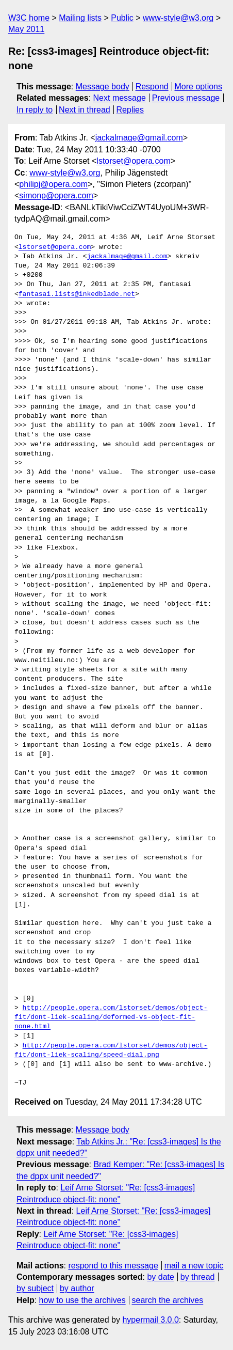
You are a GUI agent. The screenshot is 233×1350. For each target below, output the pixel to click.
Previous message (186, 97)
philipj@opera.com (53, 184)
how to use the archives (82, 1300)
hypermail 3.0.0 (150, 1319)
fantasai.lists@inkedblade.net (77, 294)
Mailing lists (80, 17)
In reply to (34, 109)
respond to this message (113, 1265)
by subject (35, 1288)
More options (199, 86)
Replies (130, 109)
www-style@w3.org (178, 17)
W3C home (28, 17)
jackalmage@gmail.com (139, 137)
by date (160, 1277)
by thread (197, 1277)
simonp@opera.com (56, 195)
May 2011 (26, 29)
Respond (152, 86)
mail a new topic (194, 1265)
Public (122, 17)
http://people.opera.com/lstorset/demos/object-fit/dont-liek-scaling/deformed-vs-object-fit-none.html (110, 1017)
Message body (102, 86)
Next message (119, 97)
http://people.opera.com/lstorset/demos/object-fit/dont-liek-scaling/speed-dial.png (110, 1050)
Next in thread (84, 109)
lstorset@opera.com (133, 160)
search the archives (168, 1300)
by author (77, 1288)
